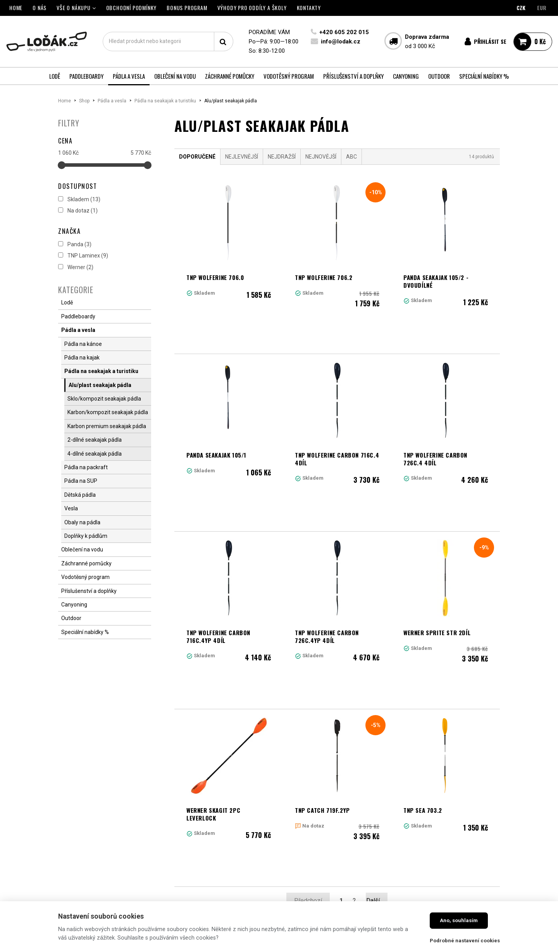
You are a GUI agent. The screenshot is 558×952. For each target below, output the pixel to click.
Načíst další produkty (337, 777)
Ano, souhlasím (459, 920)
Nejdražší (282, 157)
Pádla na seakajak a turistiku (165, 101)
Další (377, 742)
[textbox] (167, 41)
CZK (521, 7)
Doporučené (197, 157)
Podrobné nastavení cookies (465, 940)
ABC (351, 157)
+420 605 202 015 (343, 32)
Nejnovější (320, 157)
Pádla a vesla (112, 101)
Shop (84, 101)
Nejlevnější (241, 157)
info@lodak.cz (340, 41)
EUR (541, 7)
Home (64, 101)
